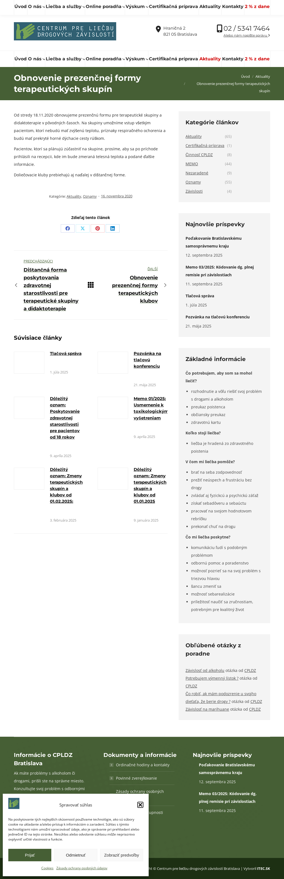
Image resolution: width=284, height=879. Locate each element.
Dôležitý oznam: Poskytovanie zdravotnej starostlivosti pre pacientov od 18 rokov (65, 418)
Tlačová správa (66, 353)
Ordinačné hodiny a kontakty (142, 764)
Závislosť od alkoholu (205, 670)
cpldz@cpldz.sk (109, 6)
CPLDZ (250, 670)
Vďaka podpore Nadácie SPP (241, 5)
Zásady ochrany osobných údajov (81, 868)
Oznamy (90, 196)
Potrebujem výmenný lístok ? (212, 678)
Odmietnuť (76, 855)
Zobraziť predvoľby (121, 855)
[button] (140, 805)
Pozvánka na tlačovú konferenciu (147, 360)
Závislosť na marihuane (207, 709)
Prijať (30, 855)
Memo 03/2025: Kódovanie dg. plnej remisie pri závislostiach (220, 270)
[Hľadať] (39, 5)
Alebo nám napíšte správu (247, 35)
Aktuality (74, 196)
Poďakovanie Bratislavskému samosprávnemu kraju (214, 242)
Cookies (47, 868)
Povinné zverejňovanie (136, 778)
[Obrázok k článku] (29, 363)
